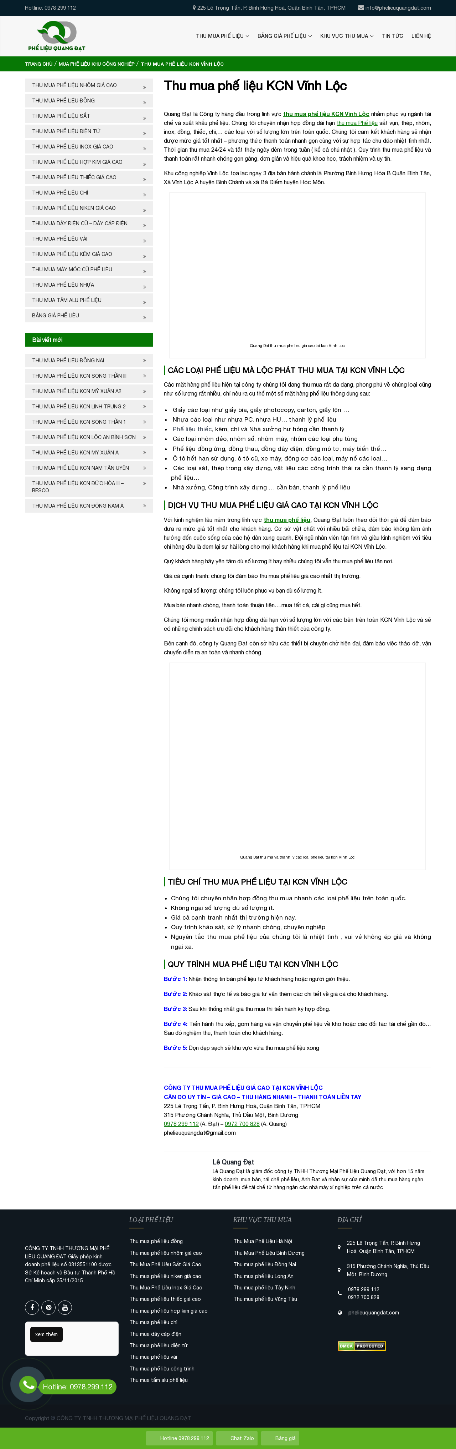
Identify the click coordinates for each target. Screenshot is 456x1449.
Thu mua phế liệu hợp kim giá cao (77, 162)
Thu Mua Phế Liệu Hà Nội (262, 1241)
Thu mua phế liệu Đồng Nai (68, 360)
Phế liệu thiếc (192, 429)
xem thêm (46, 1334)
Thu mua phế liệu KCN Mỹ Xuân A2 (76, 391)
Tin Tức (392, 36)
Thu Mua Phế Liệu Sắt (61, 116)
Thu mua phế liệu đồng (63, 101)
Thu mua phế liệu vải (59, 239)
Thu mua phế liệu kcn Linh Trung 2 (79, 406)
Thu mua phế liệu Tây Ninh (264, 1287)
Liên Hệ (421, 36)
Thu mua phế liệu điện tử (66, 131)
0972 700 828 (242, 1124)
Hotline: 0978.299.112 (76, 1387)
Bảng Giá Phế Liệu (282, 36)
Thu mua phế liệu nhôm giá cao (74, 85)
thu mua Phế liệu (357, 123)
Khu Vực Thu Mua (344, 36)
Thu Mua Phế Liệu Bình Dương (269, 1253)
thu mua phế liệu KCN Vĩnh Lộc (326, 113)
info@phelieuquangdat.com (398, 8)
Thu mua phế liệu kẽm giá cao (72, 254)
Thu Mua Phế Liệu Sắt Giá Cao (165, 1264)
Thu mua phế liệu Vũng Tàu (265, 1299)
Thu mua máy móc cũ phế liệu (72, 269)
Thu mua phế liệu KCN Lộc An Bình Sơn (84, 437)
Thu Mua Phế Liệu (220, 36)
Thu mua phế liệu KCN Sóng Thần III (79, 376)
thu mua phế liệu (287, 519)
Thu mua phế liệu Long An (263, 1276)
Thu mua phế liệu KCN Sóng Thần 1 (79, 422)
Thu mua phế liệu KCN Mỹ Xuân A (75, 453)
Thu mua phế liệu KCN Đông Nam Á (78, 506)
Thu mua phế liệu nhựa (63, 285)
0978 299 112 (181, 1124)
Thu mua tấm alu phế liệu (67, 300)
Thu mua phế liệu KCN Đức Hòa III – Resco (78, 487)
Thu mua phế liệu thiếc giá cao (74, 177)
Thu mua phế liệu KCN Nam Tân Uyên (80, 468)
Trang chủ (38, 64)
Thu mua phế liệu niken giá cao (74, 208)
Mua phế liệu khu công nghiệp (96, 64)
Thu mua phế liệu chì (60, 193)
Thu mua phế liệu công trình (162, 1369)
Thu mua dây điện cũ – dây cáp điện (80, 223)
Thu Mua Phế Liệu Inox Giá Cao (72, 147)
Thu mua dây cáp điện (155, 1334)
